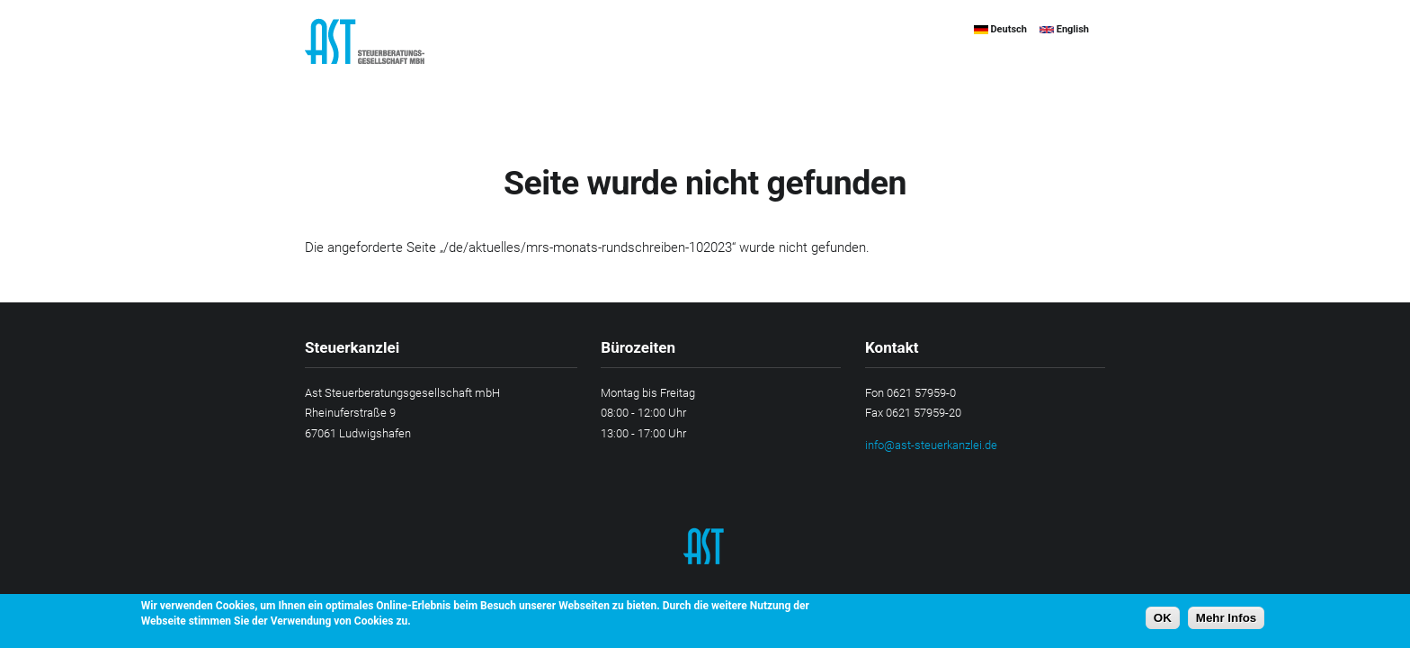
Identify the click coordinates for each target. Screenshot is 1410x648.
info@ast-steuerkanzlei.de (931, 445)
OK (1163, 618)
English (1064, 29)
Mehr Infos (1226, 618)
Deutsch (1000, 29)
